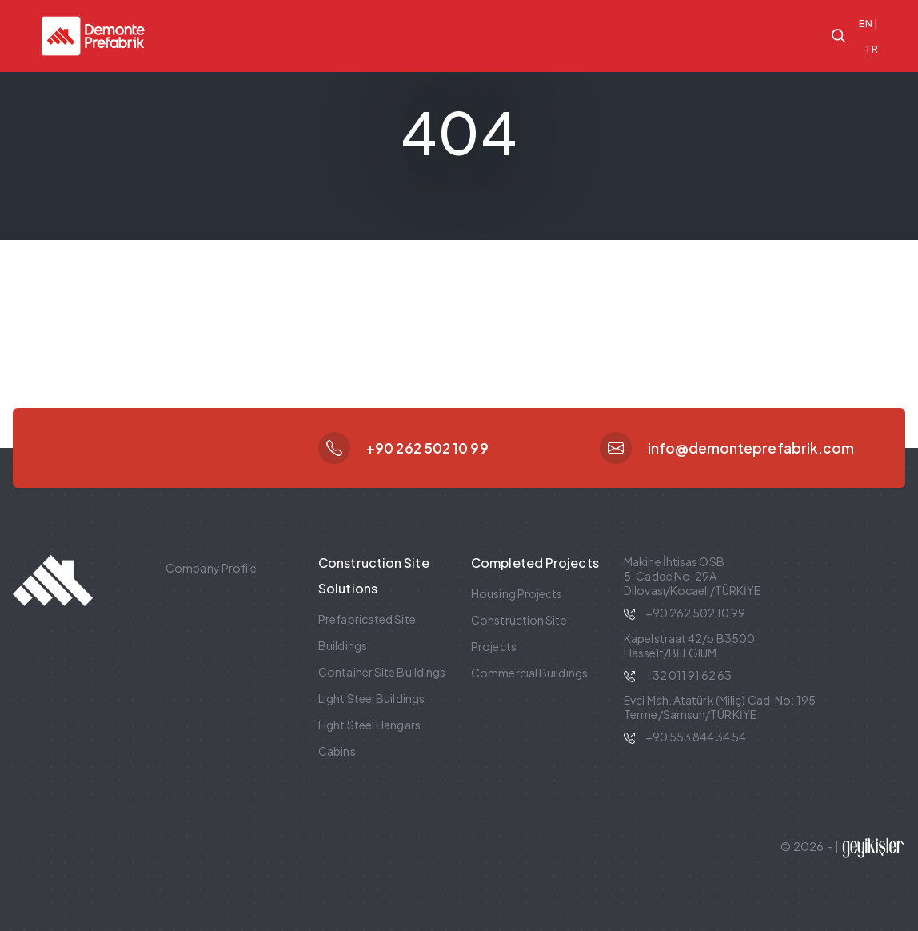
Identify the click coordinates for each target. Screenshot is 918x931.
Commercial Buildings (529, 672)
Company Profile (211, 568)
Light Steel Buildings (371, 698)
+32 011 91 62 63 (688, 675)
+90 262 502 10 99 (427, 448)
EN (865, 23)
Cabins (337, 751)
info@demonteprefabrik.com (751, 448)
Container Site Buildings (381, 672)
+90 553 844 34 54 (695, 736)
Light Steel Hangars (369, 724)
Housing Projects (517, 593)
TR (871, 48)
